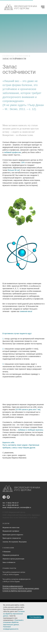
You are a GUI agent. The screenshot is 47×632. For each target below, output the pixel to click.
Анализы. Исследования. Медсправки (15, 542)
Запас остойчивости (14, 59)
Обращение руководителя (11, 555)
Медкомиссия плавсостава (11, 527)
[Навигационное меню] (42, 7)
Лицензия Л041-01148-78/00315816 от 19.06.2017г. (20, 517)
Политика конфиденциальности (13, 586)
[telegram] (4, 497)
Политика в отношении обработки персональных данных (21, 588)
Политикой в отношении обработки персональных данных (13, 622)
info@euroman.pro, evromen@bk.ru (19, 507)
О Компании (21, 56)
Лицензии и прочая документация (13, 559)
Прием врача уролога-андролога (13, 535)
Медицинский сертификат (11, 531)
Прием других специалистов (12, 538)
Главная (7, 56)
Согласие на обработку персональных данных (17, 591)
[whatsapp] (8, 497)
